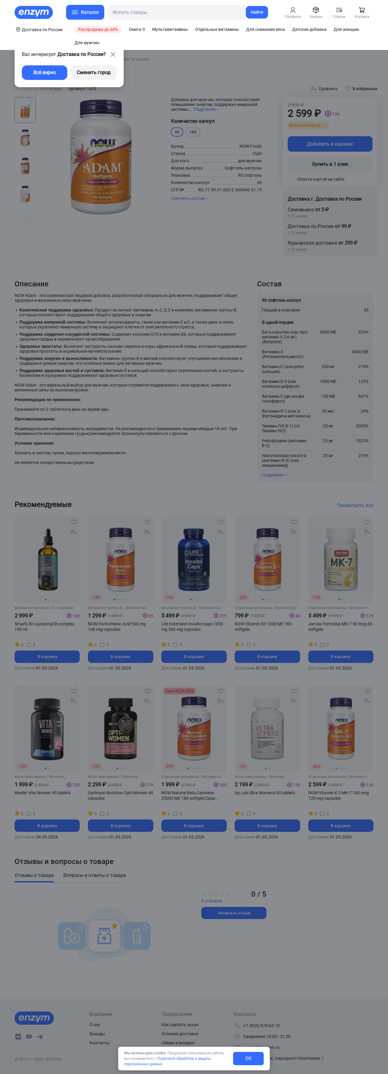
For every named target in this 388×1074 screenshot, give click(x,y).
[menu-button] (85, 12)
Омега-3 (137, 29)
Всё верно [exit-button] (44, 72)
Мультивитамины (170, 29)
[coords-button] (38, 29)
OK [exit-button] (248, 1058)
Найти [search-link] (257, 12)
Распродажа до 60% (98, 29)
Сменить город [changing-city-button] (94, 72)
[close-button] (112, 54)
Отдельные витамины (217, 29)
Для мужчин (87, 42)
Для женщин (346, 29)
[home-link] (34, 12)
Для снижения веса (265, 29)
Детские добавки (309, 29)
